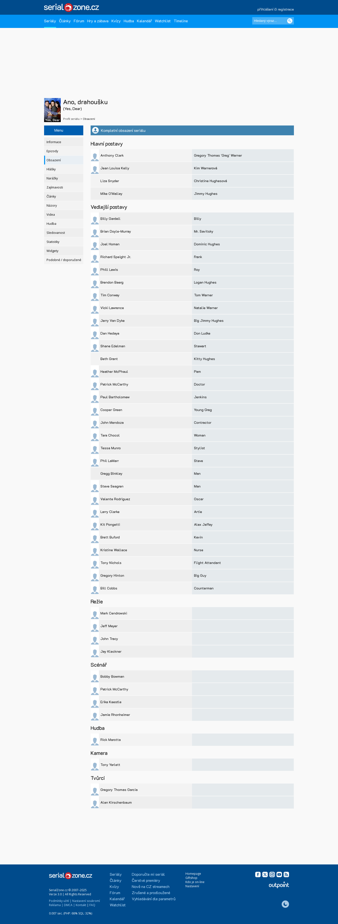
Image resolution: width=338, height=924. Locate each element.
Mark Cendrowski (113, 613)
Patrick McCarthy (114, 384)
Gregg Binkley (111, 473)
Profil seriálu (71, 119)
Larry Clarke (110, 511)
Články (65, 20)
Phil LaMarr (109, 460)
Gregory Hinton (112, 575)
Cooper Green (111, 409)
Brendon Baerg (111, 282)
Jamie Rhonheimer (115, 714)
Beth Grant (109, 358)
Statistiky (53, 242)
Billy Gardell (110, 218)
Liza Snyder (109, 180)
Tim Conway (110, 295)
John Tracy (109, 638)
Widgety (52, 251)
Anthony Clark (112, 155)
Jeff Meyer (109, 626)
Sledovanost (56, 233)
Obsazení (54, 160)
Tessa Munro (110, 448)
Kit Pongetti (110, 524)
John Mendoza (112, 422)
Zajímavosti (55, 187)
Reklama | (56, 905)
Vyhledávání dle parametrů (154, 898)
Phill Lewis (109, 269)
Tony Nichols (110, 562)
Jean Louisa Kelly (114, 168)
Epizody (52, 151)
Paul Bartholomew (115, 397)
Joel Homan (110, 244)
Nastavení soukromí (86, 901)
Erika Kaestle (110, 701)
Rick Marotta (110, 739)
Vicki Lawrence (112, 307)
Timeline (181, 20)
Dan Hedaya (109, 333)
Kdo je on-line (195, 882)
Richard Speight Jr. (115, 256)
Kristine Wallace (113, 550)
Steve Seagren (111, 486)
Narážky (52, 178)
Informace (54, 142)
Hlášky (51, 169)
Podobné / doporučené (64, 260)
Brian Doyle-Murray (115, 231)
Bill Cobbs (108, 588)
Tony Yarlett (110, 764)
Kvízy (116, 20)
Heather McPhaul (114, 371)
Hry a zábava (98, 20)
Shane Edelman (112, 346)
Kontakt (81, 905)
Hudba (129, 20)
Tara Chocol (110, 435)
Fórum (79, 20)
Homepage (193, 874)
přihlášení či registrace (275, 9)
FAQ (92, 905)
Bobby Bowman (112, 676)
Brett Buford (110, 537)
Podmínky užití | (60, 901)
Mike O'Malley (111, 193)
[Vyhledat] (289, 21)
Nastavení (192, 886)
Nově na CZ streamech (150, 886)
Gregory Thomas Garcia (119, 789)
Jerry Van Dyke (112, 320)
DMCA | (69, 905)
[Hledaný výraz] (273, 21)
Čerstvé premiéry (146, 880)
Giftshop (191, 878)
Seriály (50, 20)
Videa (51, 214)
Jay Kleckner (110, 651)
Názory (52, 205)
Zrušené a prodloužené (151, 892)
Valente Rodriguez (115, 499)
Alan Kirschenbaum (116, 802)
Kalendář (144, 20)
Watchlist (163, 20)
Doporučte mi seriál (148, 874)
